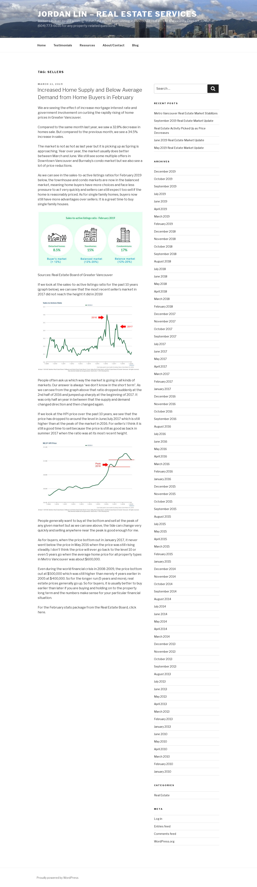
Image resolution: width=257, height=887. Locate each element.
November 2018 (165, 239)
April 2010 (160, 749)
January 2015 (162, 561)
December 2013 (164, 644)
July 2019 (160, 194)
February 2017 (163, 381)
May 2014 (160, 621)
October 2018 (163, 246)
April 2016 (160, 456)
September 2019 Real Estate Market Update (183, 120)
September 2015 (165, 509)
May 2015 (160, 531)
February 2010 (163, 764)
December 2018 (165, 231)
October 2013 (163, 659)
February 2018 (163, 306)
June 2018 (160, 276)
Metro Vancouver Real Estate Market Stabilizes (186, 113)
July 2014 (160, 606)
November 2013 (164, 651)
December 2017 (164, 314)
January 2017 (162, 389)
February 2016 (163, 471)
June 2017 (160, 351)
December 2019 (165, 171)
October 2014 (163, 584)
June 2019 (160, 201)
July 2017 (160, 344)
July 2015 (160, 524)
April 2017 (160, 366)
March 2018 (162, 299)
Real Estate (162, 795)
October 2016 (163, 411)
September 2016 (165, 419)
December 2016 (165, 396)
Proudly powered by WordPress (58, 877)
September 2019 (165, 186)
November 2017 (164, 321)
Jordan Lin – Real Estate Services (117, 14)
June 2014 (160, 614)
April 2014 (160, 629)
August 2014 (162, 599)
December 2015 (165, 486)
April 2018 (160, 291)
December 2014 (165, 569)
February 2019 (163, 224)
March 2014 (162, 636)
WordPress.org (164, 841)
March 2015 (162, 546)
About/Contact (113, 45)
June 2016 (160, 441)
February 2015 (163, 554)
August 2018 (162, 261)
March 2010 (162, 756)
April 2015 (160, 539)
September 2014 (165, 591)
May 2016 (160, 449)
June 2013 (160, 689)
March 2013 (161, 711)
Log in (158, 818)
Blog (135, 45)
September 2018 (165, 254)
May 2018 (160, 284)
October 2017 (163, 329)
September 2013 (165, 666)
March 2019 (162, 216)
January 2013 (162, 726)
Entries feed (162, 826)
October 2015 (163, 501)
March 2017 (161, 374)
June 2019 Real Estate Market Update (179, 140)
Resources (87, 45)
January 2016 (162, 479)
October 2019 (163, 179)
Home (41, 45)
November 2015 (165, 494)
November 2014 (165, 576)
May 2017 (160, 359)
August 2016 (162, 426)
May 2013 (160, 696)
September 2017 (165, 336)
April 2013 (160, 704)
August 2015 (162, 516)
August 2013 (162, 674)
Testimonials (62, 45)
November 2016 (165, 404)
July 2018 (160, 269)
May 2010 (160, 741)
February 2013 (163, 719)
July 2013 (160, 681)
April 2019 (160, 209)
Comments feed (165, 833)
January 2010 (162, 771)
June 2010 (160, 734)
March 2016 (162, 464)
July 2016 (160, 434)
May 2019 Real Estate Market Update (179, 147)
